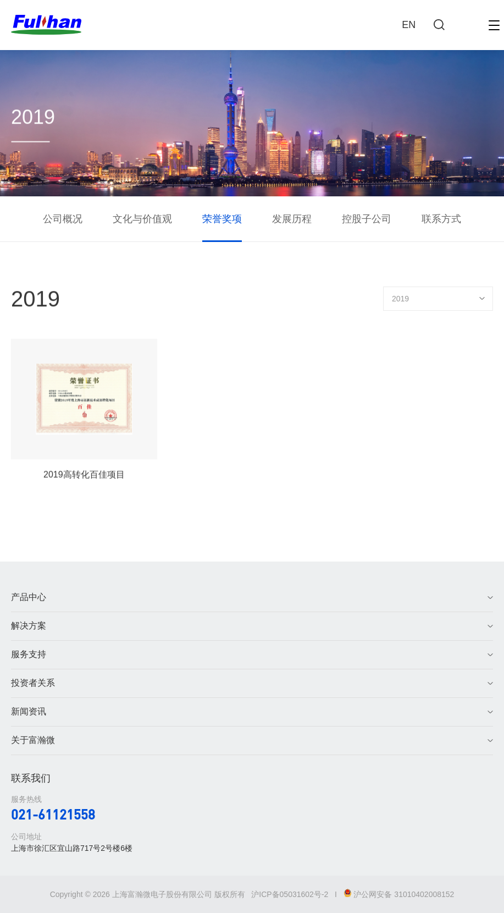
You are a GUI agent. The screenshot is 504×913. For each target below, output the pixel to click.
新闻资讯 (28, 711)
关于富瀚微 (33, 740)
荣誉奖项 (222, 218)
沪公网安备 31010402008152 (399, 894)
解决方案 (28, 625)
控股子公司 (366, 218)
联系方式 (441, 218)
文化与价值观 (142, 218)
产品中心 (28, 597)
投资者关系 (33, 683)
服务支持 (28, 654)
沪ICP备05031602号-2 (289, 894)
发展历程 (292, 218)
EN (409, 24)
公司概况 (62, 218)
